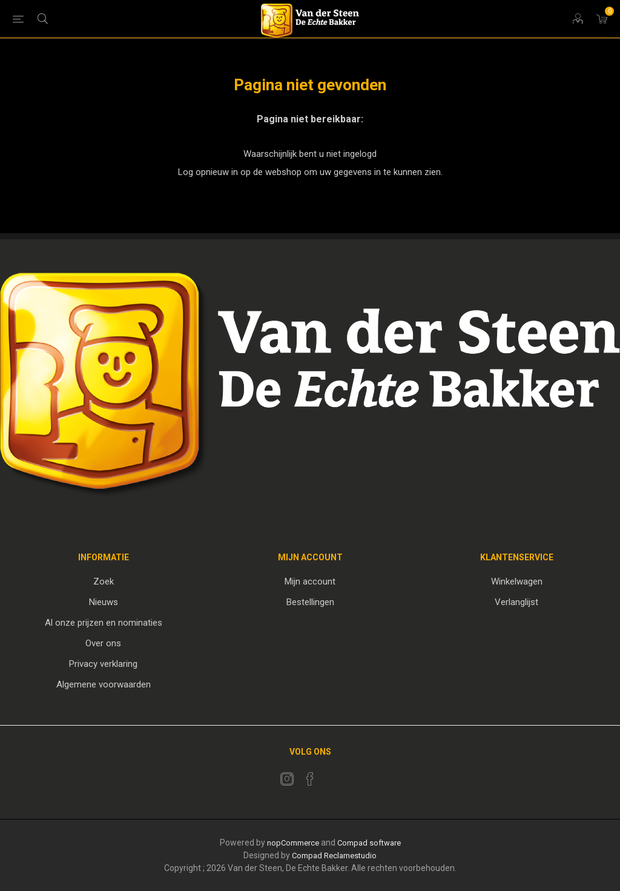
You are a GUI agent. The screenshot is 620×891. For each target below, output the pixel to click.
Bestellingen (310, 602)
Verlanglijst (516, 602)
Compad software (369, 842)
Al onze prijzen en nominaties (103, 622)
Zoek (103, 581)
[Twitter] (287, 779)
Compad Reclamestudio (334, 855)
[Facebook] (310, 779)
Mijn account (310, 581)
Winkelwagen (516, 581)
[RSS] (333, 775)
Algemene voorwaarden (103, 684)
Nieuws (103, 602)
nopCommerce (293, 842)
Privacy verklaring (103, 663)
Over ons (103, 643)
